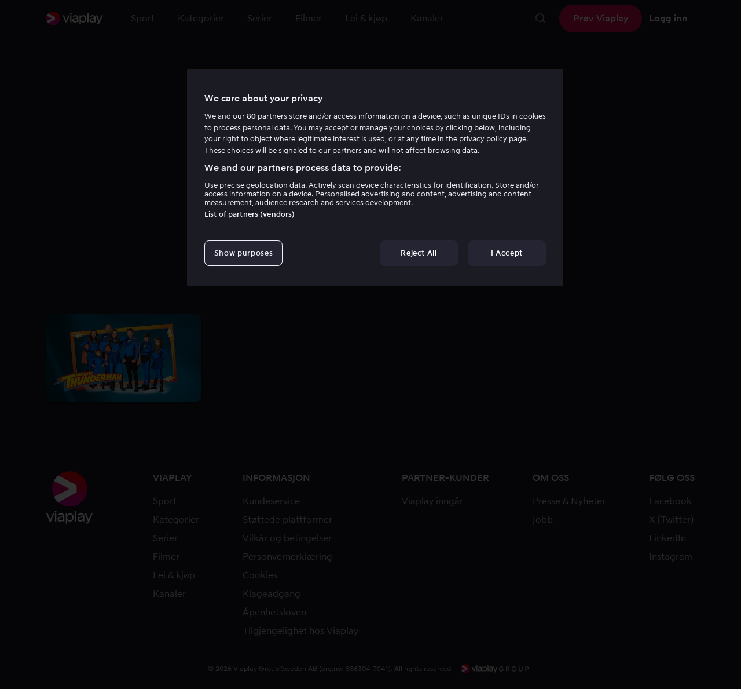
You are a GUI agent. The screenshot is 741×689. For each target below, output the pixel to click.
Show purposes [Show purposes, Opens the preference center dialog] (243, 253)
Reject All (419, 253)
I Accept (507, 253)
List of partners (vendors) (249, 214)
